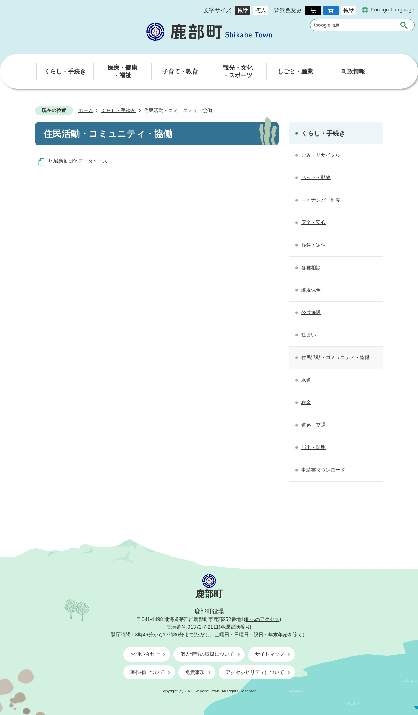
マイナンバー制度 (320, 200)
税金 (306, 402)
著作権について (147, 672)
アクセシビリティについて (255, 672)
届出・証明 (313, 447)
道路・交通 (313, 425)
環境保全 (311, 290)
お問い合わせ (145, 654)
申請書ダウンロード (323, 470)
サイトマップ (269, 654)
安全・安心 (313, 222)
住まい (308, 334)
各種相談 (311, 267)
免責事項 (195, 672)
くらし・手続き (118, 110)
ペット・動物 (316, 177)
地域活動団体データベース (78, 161)
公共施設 (311, 312)
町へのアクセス (262, 619)
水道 (306, 380)
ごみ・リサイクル (320, 155)
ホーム (85, 110)
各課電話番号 (235, 627)
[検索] (354, 25)
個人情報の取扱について (207, 654)
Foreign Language (393, 10)
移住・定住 (313, 245)
